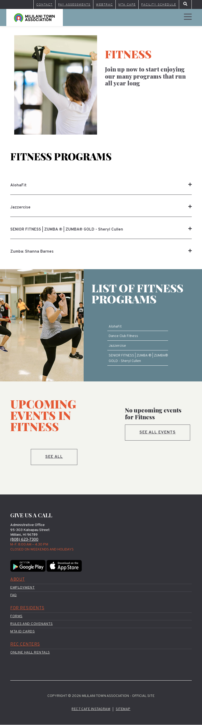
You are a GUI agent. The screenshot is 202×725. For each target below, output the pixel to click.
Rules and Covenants (31, 624)
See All (54, 456)
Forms (16, 616)
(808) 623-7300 (24, 539)
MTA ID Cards (22, 632)
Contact (44, 4)
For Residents (27, 608)
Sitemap (123, 709)
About (17, 579)
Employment (22, 587)
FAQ (13, 595)
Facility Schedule (158, 4)
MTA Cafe (127, 4)
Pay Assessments (74, 4)
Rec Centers (25, 644)
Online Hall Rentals (30, 653)
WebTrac (104, 4)
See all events (158, 432)
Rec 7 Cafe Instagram (91, 709)
